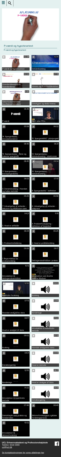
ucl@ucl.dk (7, 447)
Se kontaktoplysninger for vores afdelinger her (23, 453)
